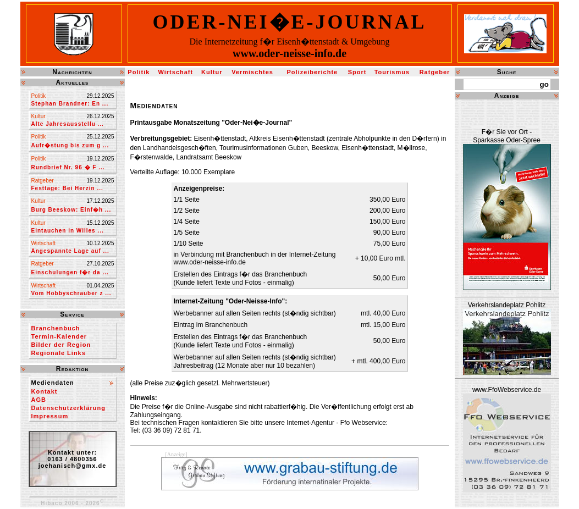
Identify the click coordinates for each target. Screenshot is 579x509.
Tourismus (392, 72)
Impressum (50, 416)
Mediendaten (52, 382)
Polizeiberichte (312, 72)
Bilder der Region (61, 344)
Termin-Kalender (59, 336)
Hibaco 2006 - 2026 (72, 503)
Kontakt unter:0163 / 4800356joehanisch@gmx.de (72, 459)
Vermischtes (252, 72)
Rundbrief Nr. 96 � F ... (68, 167)
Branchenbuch (55, 328)
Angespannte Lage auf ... (70, 251)
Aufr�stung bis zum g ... (70, 145)
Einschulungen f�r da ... (70, 272)
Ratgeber (435, 72)
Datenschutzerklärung (68, 408)
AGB (38, 399)
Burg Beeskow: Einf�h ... (71, 210)
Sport (357, 72)
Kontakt (44, 391)
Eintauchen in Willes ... (67, 231)
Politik (139, 72)
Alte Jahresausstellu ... (67, 124)
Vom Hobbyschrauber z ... (71, 293)
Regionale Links (58, 353)
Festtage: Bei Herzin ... (67, 188)
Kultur (211, 72)
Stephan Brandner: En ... (70, 104)
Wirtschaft (175, 72)
